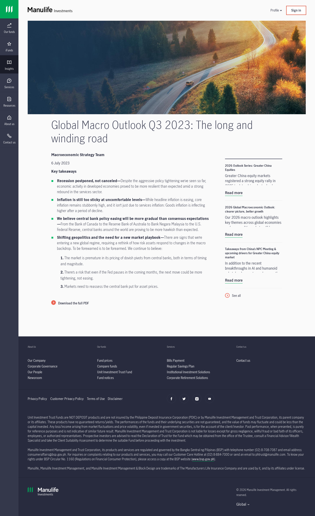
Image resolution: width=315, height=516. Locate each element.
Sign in (296, 10)
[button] (276, 10)
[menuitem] (9, 28)
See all (236, 295)
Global (241, 504)
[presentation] (9, 27)
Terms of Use (96, 398)
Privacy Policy (37, 398)
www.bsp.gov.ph (203, 459)
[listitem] (36, 360)
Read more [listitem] (234, 192)
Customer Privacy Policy (67, 398)
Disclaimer (115, 398)
